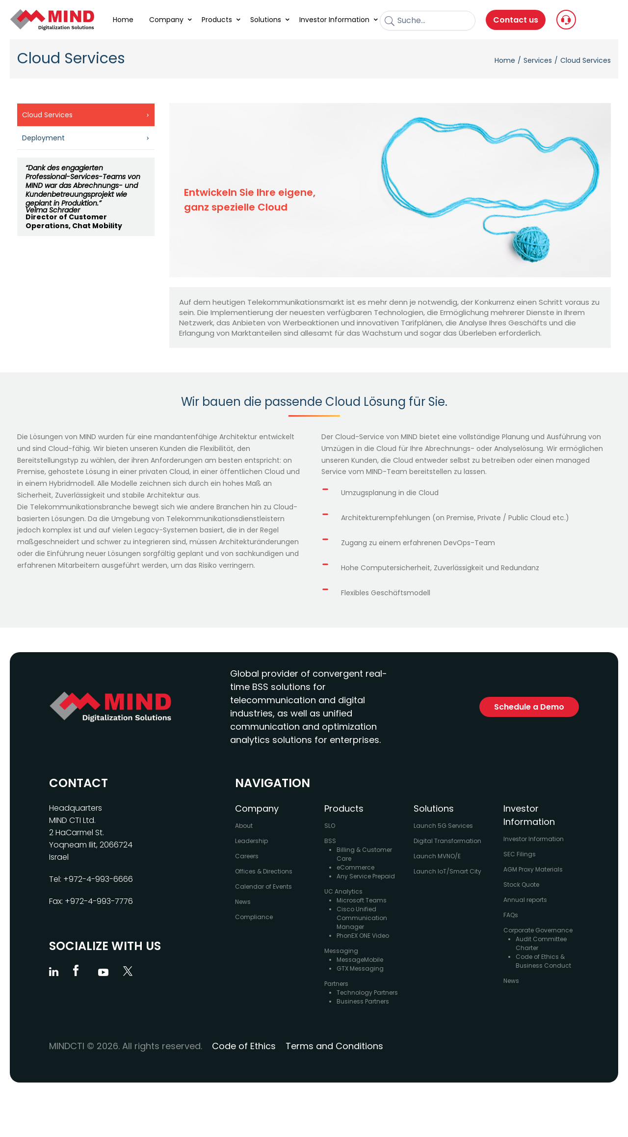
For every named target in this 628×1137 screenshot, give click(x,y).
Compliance (254, 917)
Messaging (341, 951)
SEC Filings (519, 854)
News (243, 902)
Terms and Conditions (334, 1046)
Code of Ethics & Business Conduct (543, 961)
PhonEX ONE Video (363, 935)
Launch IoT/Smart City (447, 871)
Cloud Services (47, 115)
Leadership (251, 841)
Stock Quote (521, 884)
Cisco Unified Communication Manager (362, 918)
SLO (329, 825)
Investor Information (533, 839)
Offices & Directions (263, 871)
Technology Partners (367, 992)
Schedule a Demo (529, 707)
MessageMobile (360, 959)
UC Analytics (343, 891)
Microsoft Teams (362, 900)
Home (505, 60)
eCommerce (355, 867)
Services (537, 60)
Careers (247, 856)
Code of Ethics (244, 1046)
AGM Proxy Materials (533, 869)
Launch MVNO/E (437, 856)
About (244, 825)
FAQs (510, 915)
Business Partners (363, 1001)
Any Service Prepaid (366, 876)
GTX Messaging (360, 968)
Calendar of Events (263, 886)
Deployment (43, 138)
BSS (330, 841)
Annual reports (525, 900)
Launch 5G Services (443, 825)
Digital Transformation (447, 841)
